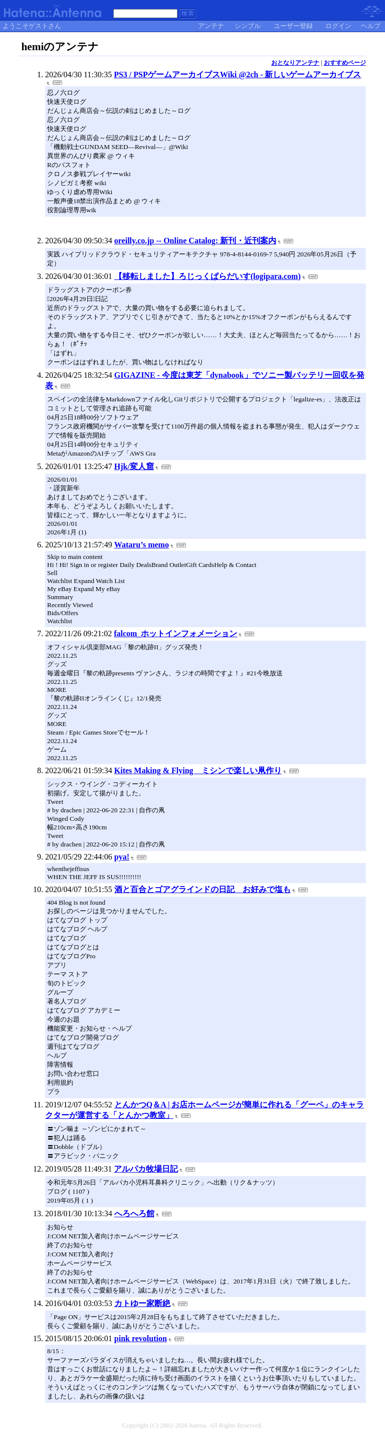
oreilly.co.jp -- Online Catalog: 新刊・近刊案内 (195, 240)
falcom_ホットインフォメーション (175, 633)
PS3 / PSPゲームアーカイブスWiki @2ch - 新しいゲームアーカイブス (237, 74)
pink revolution (140, 1338)
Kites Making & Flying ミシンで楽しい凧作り (198, 770)
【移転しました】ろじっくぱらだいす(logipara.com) (207, 276)
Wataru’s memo (141, 544)
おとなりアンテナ (295, 62)
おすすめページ (345, 62)
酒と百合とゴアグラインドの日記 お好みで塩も (202, 889)
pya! (121, 856)
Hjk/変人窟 (134, 466)
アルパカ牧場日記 (146, 1169)
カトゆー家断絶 (142, 1303)
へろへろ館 (134, 1213)
